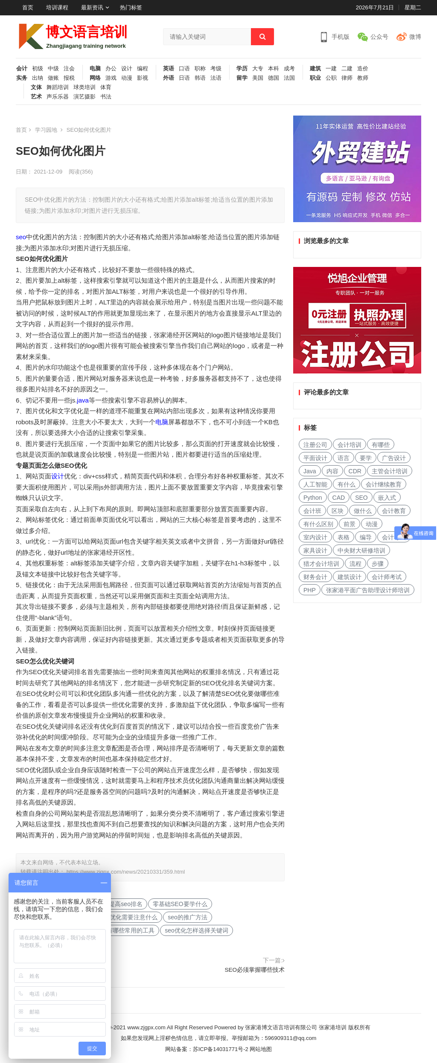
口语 (184, 69)
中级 (53, 69)
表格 (344, 537)
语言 (344, 458)
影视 (142, 78)
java (83, 400)
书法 (105, 97)
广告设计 (394, 458)
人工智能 (315, 484)
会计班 (312, 510)
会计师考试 (387, 576)
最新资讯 (92, 7)
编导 (366, 537)
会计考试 (394, 537)
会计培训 (349, 444)
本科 (273, 69)
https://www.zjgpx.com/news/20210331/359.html (126, 872)
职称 (200, 69)
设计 (126, 69)
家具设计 (315, 550)
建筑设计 (349, 576)
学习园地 (46, 130)
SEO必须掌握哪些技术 (254, 970)
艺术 (36, 97)
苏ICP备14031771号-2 (220, 1049)
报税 (69, 78)
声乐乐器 (58, 97)
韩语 (200, 78)
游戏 (111, 78)
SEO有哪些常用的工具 (124, 930)
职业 (315, 78)
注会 (69, 69)
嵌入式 (387, 497)
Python (312, 497)
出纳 (37, 78)
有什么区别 (318, 524)
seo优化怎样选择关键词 (196, 930)
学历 (242, 69)
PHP (309, 590)
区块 (338, 510)
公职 (331, 78)
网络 (95, 78)
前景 (349, 524)
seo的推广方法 (187, 917)
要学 (366, 458)
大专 (257, 69)
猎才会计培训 (321, 563)
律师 (347, 78)
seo (21, 236)
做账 (53, 78)
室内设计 (315, 537)
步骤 (378, 563)
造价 (362, 69)
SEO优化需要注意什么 (127, 917)
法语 (215, 78)
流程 (355, 563)
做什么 (363, 510)
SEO (361, 497)
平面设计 (315, 458)
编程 (142, 69)
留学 (242, 78)
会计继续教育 (384, 484)
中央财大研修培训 (361, 550)
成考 (289, 69)
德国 (273, 78)
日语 (184, 78)
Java (309, 471)
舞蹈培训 (58, 87)
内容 (332, 471)
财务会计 (315, 576)
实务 (21, 78)
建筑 (315, 69)
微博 (415, 36)
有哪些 (381, 444)
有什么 (346, 484)
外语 (168, 78)
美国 (257, 78)
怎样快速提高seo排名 (114, 904)
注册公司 (315, 444)
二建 (347, 69)
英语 (168, 69)
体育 (105, 87)
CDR (355, 471)
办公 (111, 69)
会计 (21, 69)
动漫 (126, 78)
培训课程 (57, 7)
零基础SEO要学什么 (180, 904)
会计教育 (394, 510)
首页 (27, 7)
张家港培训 (333, 1027)
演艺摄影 (84, 97)
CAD (338, 497)
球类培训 (84, 87)
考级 (215, 69)
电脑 (95, 69)
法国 (289, 78)
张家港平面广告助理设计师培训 (368, 590)
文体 (36, 87)
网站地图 (261, 1049)
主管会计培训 (390, 471)
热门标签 (131, 7)
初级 (37, 69)
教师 (362, 78)
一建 (331, 69)
